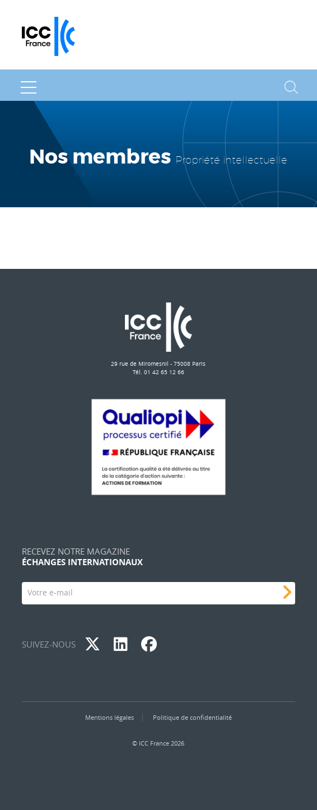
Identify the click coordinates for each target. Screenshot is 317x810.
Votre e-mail (50, 592)
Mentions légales (109, 717)
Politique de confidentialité (192, 717)
